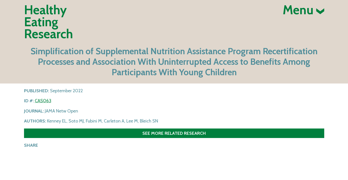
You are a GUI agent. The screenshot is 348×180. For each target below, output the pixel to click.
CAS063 (43, 101)
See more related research (174, 133)
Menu (303, 10)
